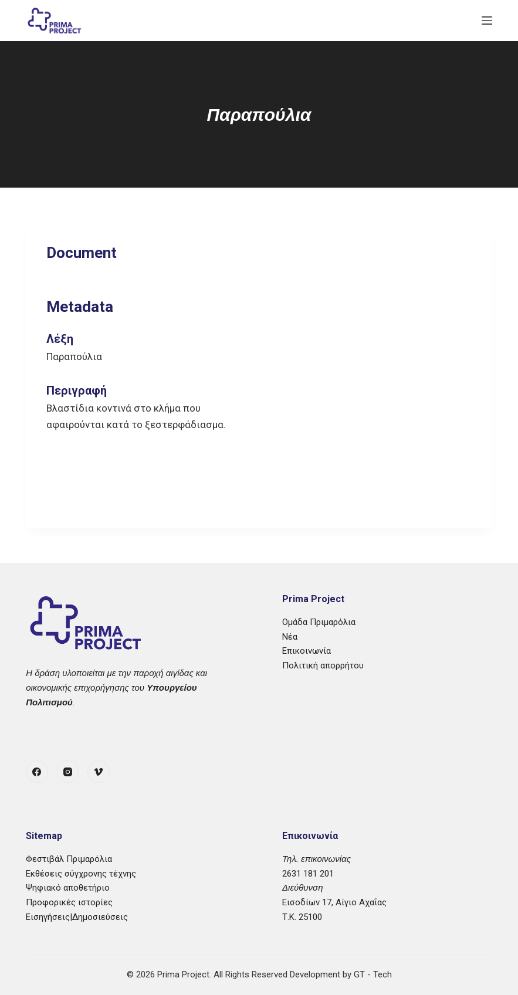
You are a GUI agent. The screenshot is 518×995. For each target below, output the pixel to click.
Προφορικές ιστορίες (69, 902)
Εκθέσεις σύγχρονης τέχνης (81, 873)
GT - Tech (373, 974)
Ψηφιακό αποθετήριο (68, 887)
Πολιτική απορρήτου (323, 665)
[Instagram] (68, 771)
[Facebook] (37, 771)
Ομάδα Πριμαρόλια (319, 622)
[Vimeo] (98, 771)
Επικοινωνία (306, 651)
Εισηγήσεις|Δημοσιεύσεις (77, 917)
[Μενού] (487, 20)
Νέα (289, 636)
